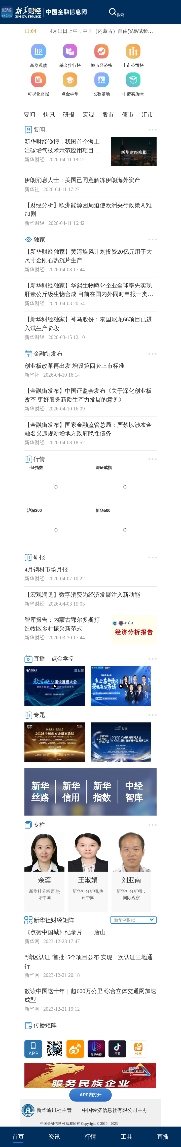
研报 (69, 114)
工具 (126, 1136)
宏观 (88, 114)
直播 (163, 1136)
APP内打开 (90, 1094)
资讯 (54, 1136)
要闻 (29, 114)
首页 (18, 1136)
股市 (108, 114)
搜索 (116, 12)
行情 (90, 1136)
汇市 (147, 114)
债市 (128, 114)
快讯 (49, 114)
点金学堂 (63, 658)
